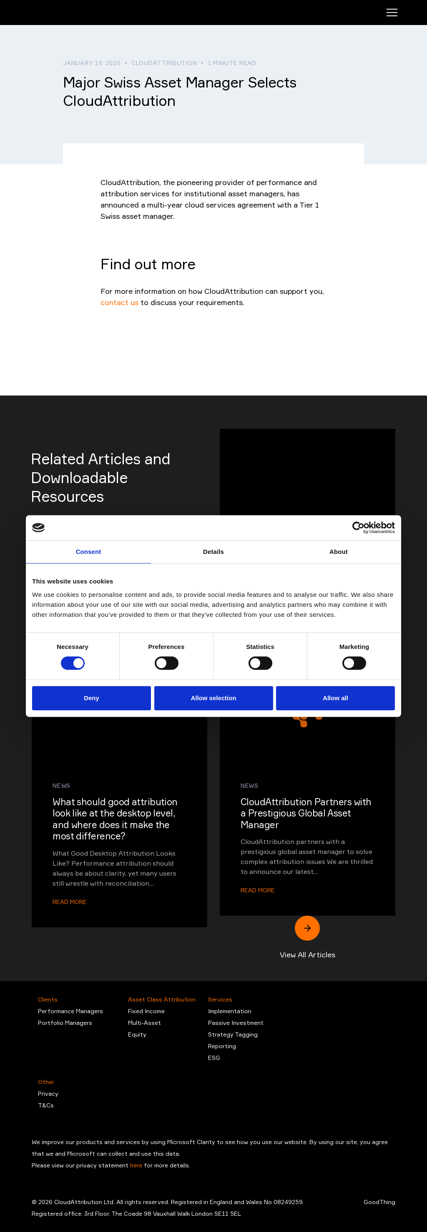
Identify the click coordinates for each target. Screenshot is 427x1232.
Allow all (335, 697)
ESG (214, 1057)
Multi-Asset (144, 1022)
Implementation (229, 1010)
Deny (91, 697)
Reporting (222, 1045)
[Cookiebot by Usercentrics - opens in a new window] (358, 527)
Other (46, 1081)
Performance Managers (70, 1010)
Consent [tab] (88, 551)
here (137, 1165)
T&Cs (46, 1105)
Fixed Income (146, 1010)
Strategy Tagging (233, 1034)
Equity (137, 1034)
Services (220, 999)
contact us (119, 302)
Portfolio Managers (65, 1022)
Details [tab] (213, 551)
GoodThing (379, 1201)
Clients (48, 999)
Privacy (48, 1093)
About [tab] (338, 551)
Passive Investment (236, 1022)
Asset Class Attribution (162, 999)
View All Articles (307, 937)
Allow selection (213, 697)
